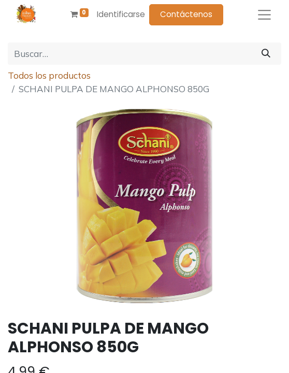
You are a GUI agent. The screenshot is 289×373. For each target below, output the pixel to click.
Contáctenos (186, 14)
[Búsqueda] (266, 53)
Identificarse (121, 14)
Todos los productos (49, 75)
